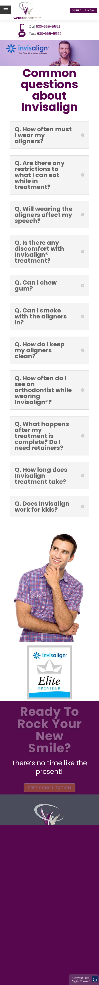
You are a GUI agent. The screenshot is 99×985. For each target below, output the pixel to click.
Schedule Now (83, 10)
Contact (25, 851)
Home (21, 775)
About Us (26, 786)
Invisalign (28, 830)
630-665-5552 (47, 26)
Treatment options (43, 808)
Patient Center (36, 841)
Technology (31, 819)
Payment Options (41, 797)
